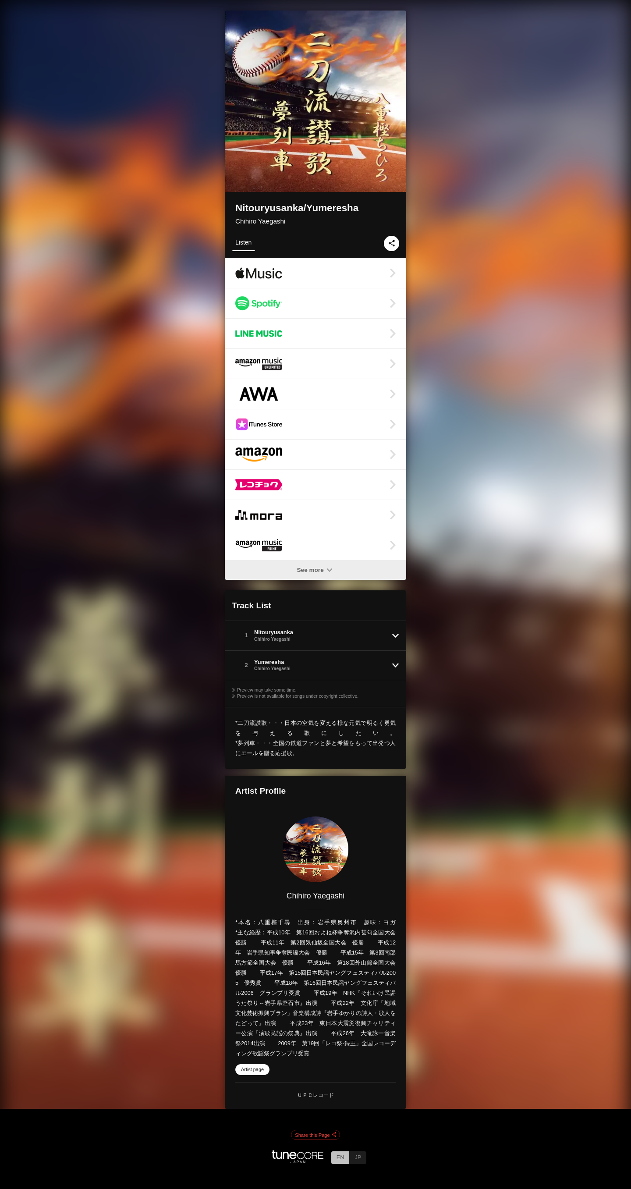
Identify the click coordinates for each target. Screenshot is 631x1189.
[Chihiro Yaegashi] (315, 849)
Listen (243, 242)
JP (357, 1157)
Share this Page (315, 1135)
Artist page (252, 1069)
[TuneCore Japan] (298, 1160)
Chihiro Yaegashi (260, 221)
